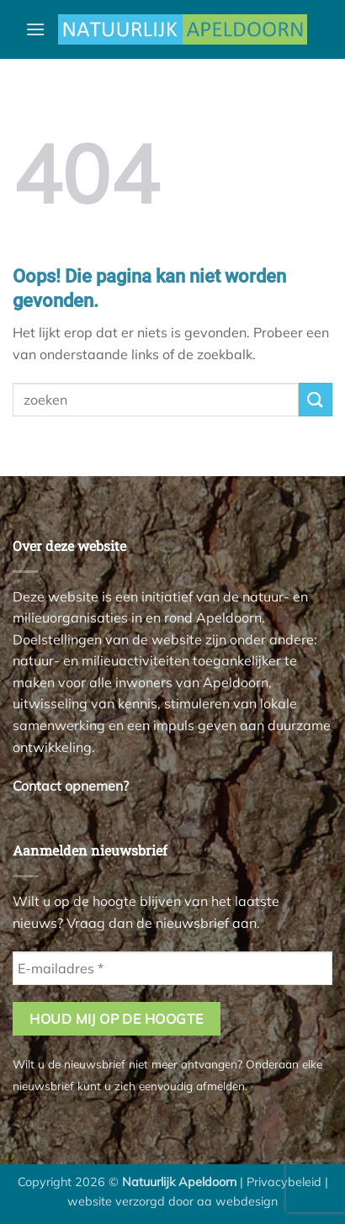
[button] (35, 29)
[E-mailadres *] (172, 968)
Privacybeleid (284, 1182)
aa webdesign (237, 1201)
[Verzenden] (315, 399)
